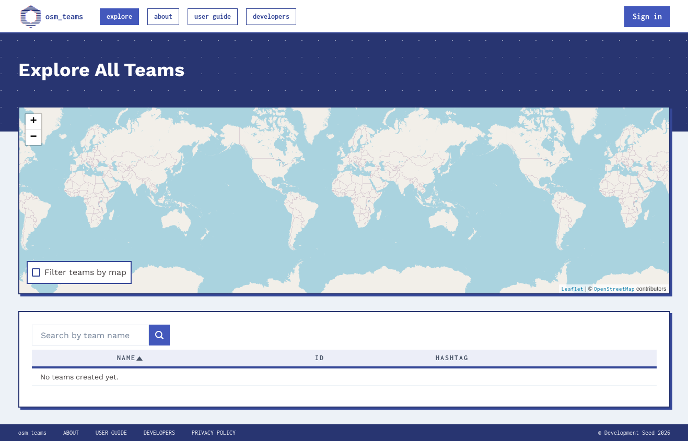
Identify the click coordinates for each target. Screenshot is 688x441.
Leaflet (573, 289)
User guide (212, 16)
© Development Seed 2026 (634, 433)
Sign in (647, 16)
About (163, 16)
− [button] (33, 137)
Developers (271, 16)
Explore (119, 16)
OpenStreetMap (614, 289)
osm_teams (50, 16)
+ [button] (33, 121)
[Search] (159, 335)
